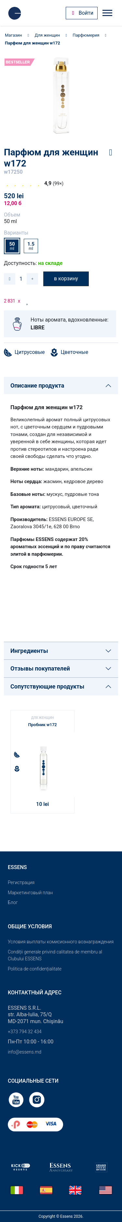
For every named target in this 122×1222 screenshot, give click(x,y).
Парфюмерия (86, 35)
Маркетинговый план (30, 892)
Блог (13, 902)
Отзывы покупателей (40, 668)
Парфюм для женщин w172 (32, 43)
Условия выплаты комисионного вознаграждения (61, 941)
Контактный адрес (34, 992)
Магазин (13, 35)
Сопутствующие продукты (47, 686)
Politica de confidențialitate (34, 968)
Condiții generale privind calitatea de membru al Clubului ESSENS (55, 955)
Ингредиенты (29, 650)
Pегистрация (21, 882)
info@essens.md (24, 1052)
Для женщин (47, 35)
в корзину (66, 278)
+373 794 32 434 (25, 1031)
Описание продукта (37, 385)
